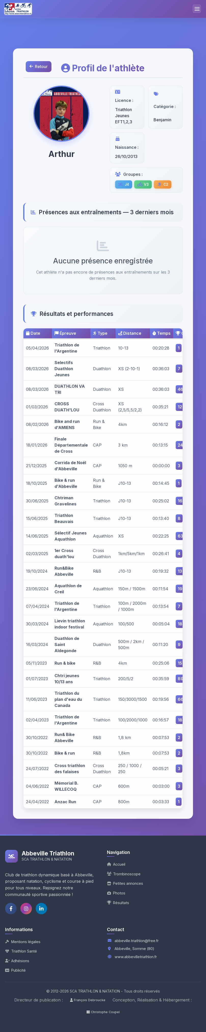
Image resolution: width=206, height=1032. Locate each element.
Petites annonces (125, 883)
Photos (116, 893)
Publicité (15, 970)
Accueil (116, 864)
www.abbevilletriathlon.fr (136, 957)
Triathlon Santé (21, 951)
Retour (39, 66)
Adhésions (17, 961)
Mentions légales (22, 942)
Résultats (118, 903)
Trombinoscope (124, 874)
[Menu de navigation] (197, 9)
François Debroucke (87, 1000)
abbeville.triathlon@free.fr (137, 941)
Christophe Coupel (103, 1012)
